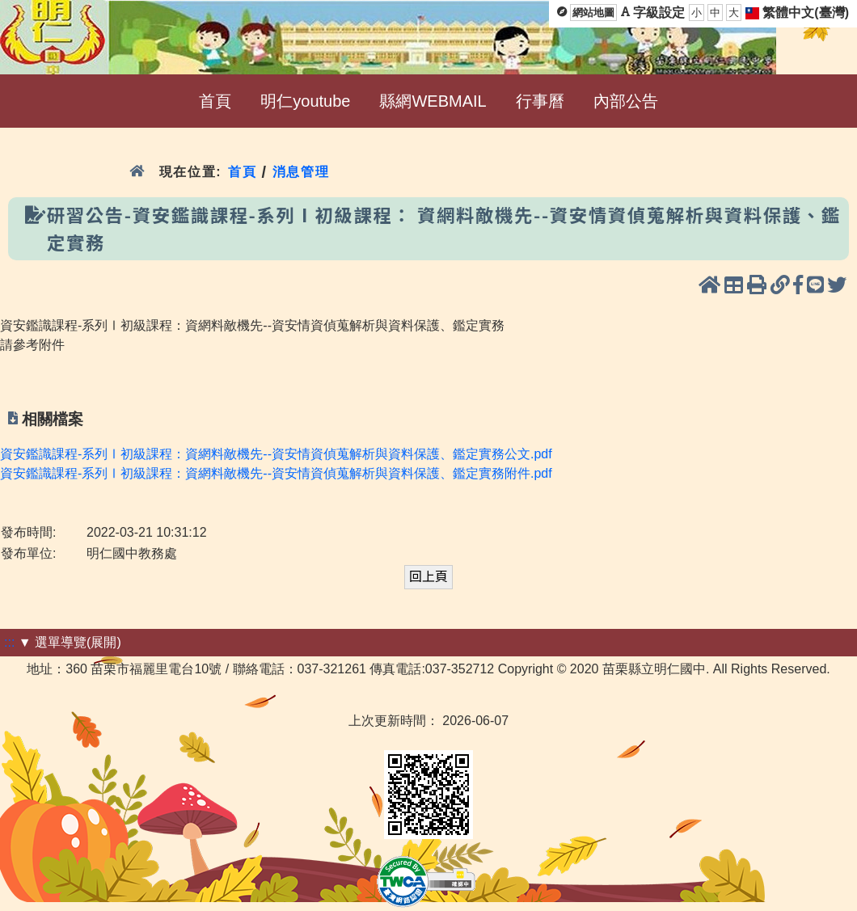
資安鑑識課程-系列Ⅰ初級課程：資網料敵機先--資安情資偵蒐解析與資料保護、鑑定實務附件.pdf (276, 473)
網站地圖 (593, 12)
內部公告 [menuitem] (625, 101)
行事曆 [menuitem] (540, 101)
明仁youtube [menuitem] (305, 101)
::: (9, 642)
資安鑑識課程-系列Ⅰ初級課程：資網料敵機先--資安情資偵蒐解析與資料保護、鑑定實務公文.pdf (276, 454)
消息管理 (301, 172)
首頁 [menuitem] (215, 101)
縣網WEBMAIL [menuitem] (432, 101)
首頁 (242, 172)
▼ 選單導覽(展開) (70, 642)
